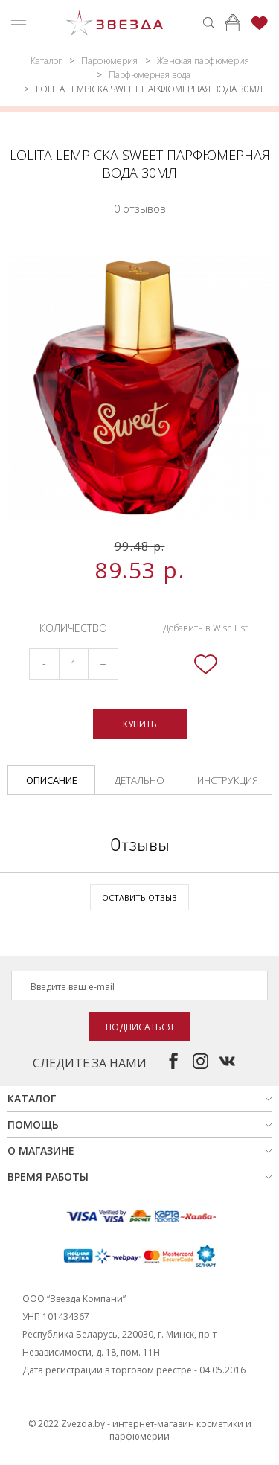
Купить (140, 724)
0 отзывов (140, 209)
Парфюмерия (109, 60)
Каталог (46, 60)
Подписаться (139, 1027)
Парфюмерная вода (149, 74)
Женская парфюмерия (203, 60)
